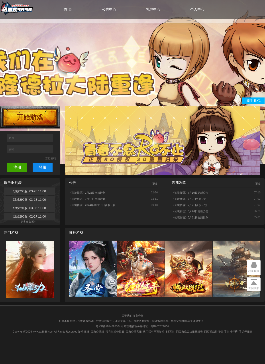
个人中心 (197, 9)
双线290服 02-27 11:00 (29, 216)
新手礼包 (253, 101)
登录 (43, 167)
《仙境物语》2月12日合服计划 (87, 198)
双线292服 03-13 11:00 (29, 199)
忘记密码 (50, 158)
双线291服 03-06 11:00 (29, 208)
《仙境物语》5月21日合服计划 (190, 217)
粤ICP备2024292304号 (109, 326)
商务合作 (138, 315)
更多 (155, 183)
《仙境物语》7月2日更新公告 (189, 198)
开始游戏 (30, 117)
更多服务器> (28, 221)
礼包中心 (153, 9)
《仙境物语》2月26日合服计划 (87, 192)
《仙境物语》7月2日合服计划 (189, 205)
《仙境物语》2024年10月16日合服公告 (92, 205)
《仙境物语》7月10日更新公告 (190, 192)
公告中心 (109, 9)
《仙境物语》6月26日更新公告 (190, 211)
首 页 (68, 9)
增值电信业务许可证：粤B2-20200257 (146, 326)
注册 (17, 167)
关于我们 (127, 315)
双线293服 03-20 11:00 (29, 191)
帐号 (12, 138)
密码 (12, 149)
